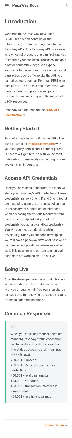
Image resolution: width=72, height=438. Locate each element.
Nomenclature (54, 425)
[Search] (66, 5)
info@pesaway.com (41, 144)
